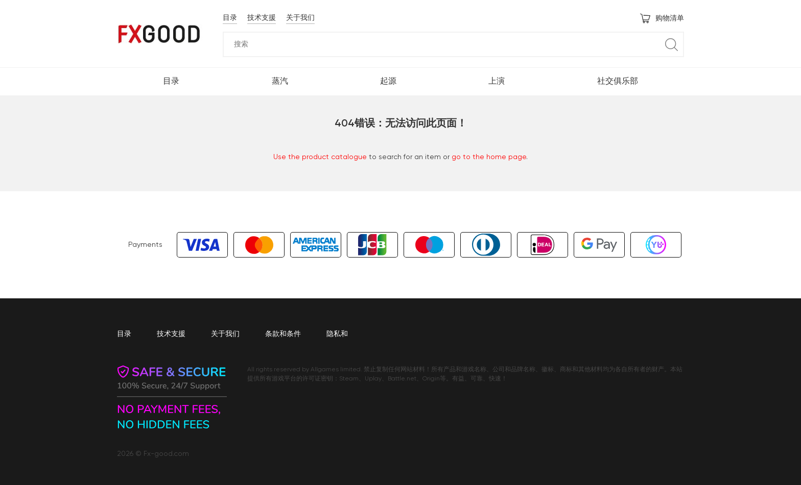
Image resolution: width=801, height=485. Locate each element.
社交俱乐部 (617, 82)
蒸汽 (280, 82)
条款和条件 (283, 334)
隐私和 (337, 334)
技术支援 (261, 17)
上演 (496, 82)
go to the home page (489, 157)
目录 (230, 17)
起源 (388, 82)
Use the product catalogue (320, 157)
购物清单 (662, 18)
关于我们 (300, 17)
